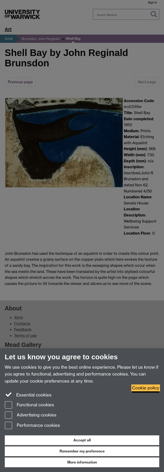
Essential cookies (28, 395)
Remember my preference (82, 451)
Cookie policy (145, 388)
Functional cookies (29, 405)
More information (82, 462)
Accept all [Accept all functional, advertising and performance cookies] (82, 440)
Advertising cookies (30, 415)
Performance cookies (32, 425)
